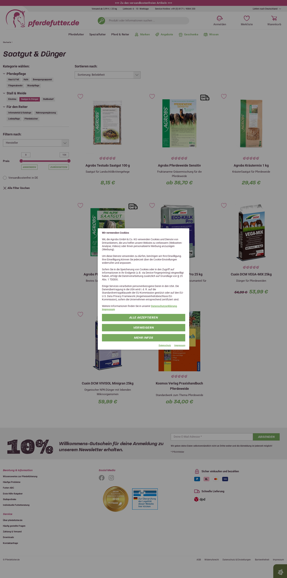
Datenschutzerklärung (164, 306)
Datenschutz (165, 345)
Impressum (108, 309)
